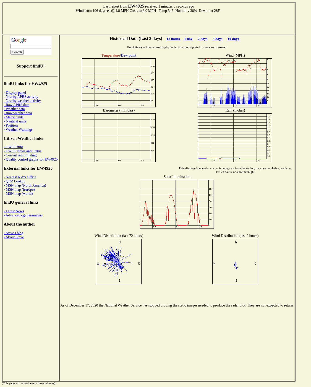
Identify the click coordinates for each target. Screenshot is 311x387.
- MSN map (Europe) (19, 189)
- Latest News (14, 211)
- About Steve (14, 237)
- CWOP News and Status (23, 151)
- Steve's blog (13, 233)
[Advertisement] (149, 23)
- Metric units (14, 117)
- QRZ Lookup (14, 181)
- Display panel (15, 92)
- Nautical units (15, 121)
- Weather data (14, 109)
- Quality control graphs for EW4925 (31, 159)
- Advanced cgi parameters (23, 215)
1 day (188, 39)
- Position (11, 125)
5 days (217, 39)
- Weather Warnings (18, 129)
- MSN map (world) (18, 193)
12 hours (173, 39)
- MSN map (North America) (25, 185)
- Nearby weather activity (22, 101)
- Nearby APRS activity (21, 97)
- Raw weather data (18, 113)
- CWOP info (13, 147)
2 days (202, 39)
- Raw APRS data (16, 105)
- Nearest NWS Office (20, 177)
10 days (233, 39)
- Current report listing (20, 155)
